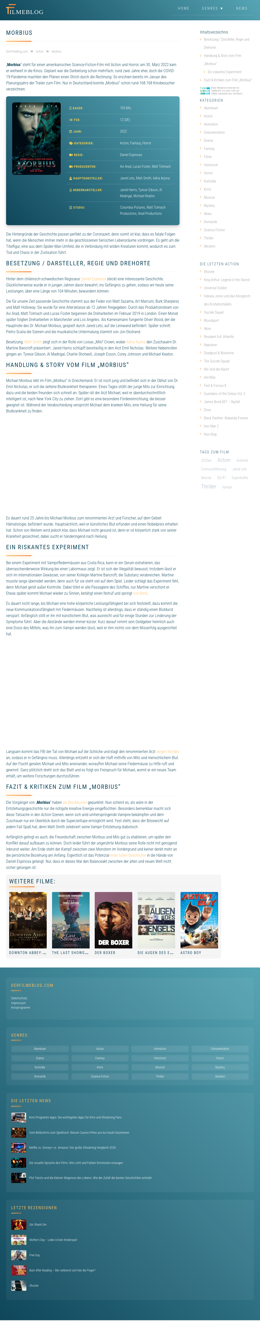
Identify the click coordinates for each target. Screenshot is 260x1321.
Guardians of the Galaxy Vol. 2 (222, 394)
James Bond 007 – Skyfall (220, 402)
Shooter (207, 272)
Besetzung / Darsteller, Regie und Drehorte (226, 43)
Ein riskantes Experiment (225, 72)
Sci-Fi (221, 477)
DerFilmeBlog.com (32, 985)
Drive (205, 410)
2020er (206, 460)
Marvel (206, 477)
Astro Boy (191, 953)
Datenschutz (19, 998)
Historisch (209, 165)
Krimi (205, 189)
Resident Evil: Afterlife (217, 337)
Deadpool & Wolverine (217, 353)
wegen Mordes (167, 751)
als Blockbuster (75, 802)
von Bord (140, 593)
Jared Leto (239, 469)
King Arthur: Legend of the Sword (224, 280)
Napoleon (208, 345)
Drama (206, 141)
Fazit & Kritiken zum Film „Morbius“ (228, 80)
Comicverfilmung (213, 469)
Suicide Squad (211, 312)
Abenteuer (209, 108)
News (242, 9)
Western (207, 246)
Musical (207, 197)
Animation (209, 124)
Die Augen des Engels (160, 953)
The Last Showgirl (71, 953)
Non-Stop (208, 434)
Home (184, 9)
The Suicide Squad (214, 361)
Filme (206, 157)
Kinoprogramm (20, 1007)
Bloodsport (209, 320)
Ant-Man (208, 377)
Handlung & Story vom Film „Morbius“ (222, 60)
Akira (205, 329)
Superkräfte (240, 478)
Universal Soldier (213, 288)
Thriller (207, 238)
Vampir (227, 487)
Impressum (18, 1003)
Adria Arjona (135, 342)
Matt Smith (33, 342)
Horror (146, 143)
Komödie (208, 181)
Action (124, 143)
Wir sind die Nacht (214, 369)
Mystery (207, 206)
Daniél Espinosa (93, 279)
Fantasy (135, 143)
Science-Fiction (212, 230)
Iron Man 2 (209, 426)
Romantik (208, 222)
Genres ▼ (213, 9)
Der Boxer (105, 953)
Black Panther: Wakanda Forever (224, 418)
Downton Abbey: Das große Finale (45, 953)
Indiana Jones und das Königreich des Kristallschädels (225, 300)
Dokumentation (212, 132)
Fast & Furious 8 (213, 385)
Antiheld (242, 460)
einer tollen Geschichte (128, 855)
